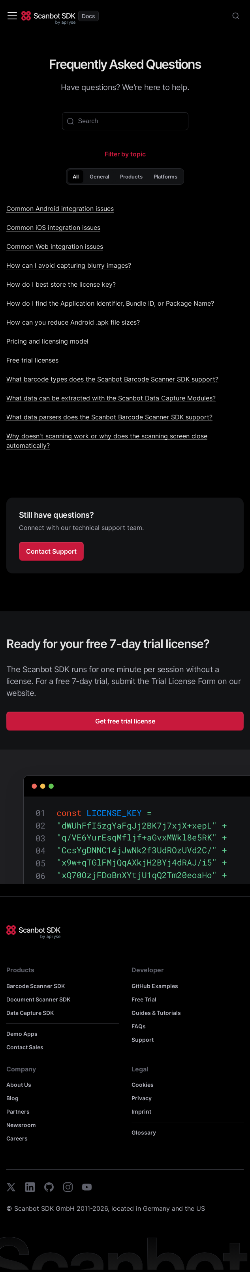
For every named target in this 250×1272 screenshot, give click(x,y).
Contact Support (51, 551)
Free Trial (144, 999)
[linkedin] (30, 1188)
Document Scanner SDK (38, 999)
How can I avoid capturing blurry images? (68, 265)
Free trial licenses (32, 360)
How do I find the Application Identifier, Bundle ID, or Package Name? (110, 303)
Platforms (165, 176)
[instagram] (68, 1188)
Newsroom (21, 1125)
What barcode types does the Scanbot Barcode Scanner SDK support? (112, 379)
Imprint (141, 1111)
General (99, 176)
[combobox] (236, 16)
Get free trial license (125, 721)
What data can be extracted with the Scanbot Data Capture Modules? (111, 398)
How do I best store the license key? (61, 284)
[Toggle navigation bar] (12, 16)
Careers (17, 1138)
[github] (49, 1188)
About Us (18, 1084)
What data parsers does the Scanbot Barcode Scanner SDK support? (109, 417)
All (76, 176)
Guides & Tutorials (156, 1012)
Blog (12, 1098)
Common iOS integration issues (53, 227)
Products (131, 176)
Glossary (144, 1132)
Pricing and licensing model (47, 341)
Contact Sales (24, 1047)
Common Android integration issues (60, 208)
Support (143, 1039)
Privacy (142, 1098)
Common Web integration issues (54, 246)
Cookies (143, 1084)
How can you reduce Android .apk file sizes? (73, 322)
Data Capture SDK (30, 1012)
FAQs (139, 1026)
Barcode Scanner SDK (35, 986)
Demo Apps (22, 1033)
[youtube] (87, 1188)
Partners (18, 1111)
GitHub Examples (155, 986)
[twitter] (11, 1188)
